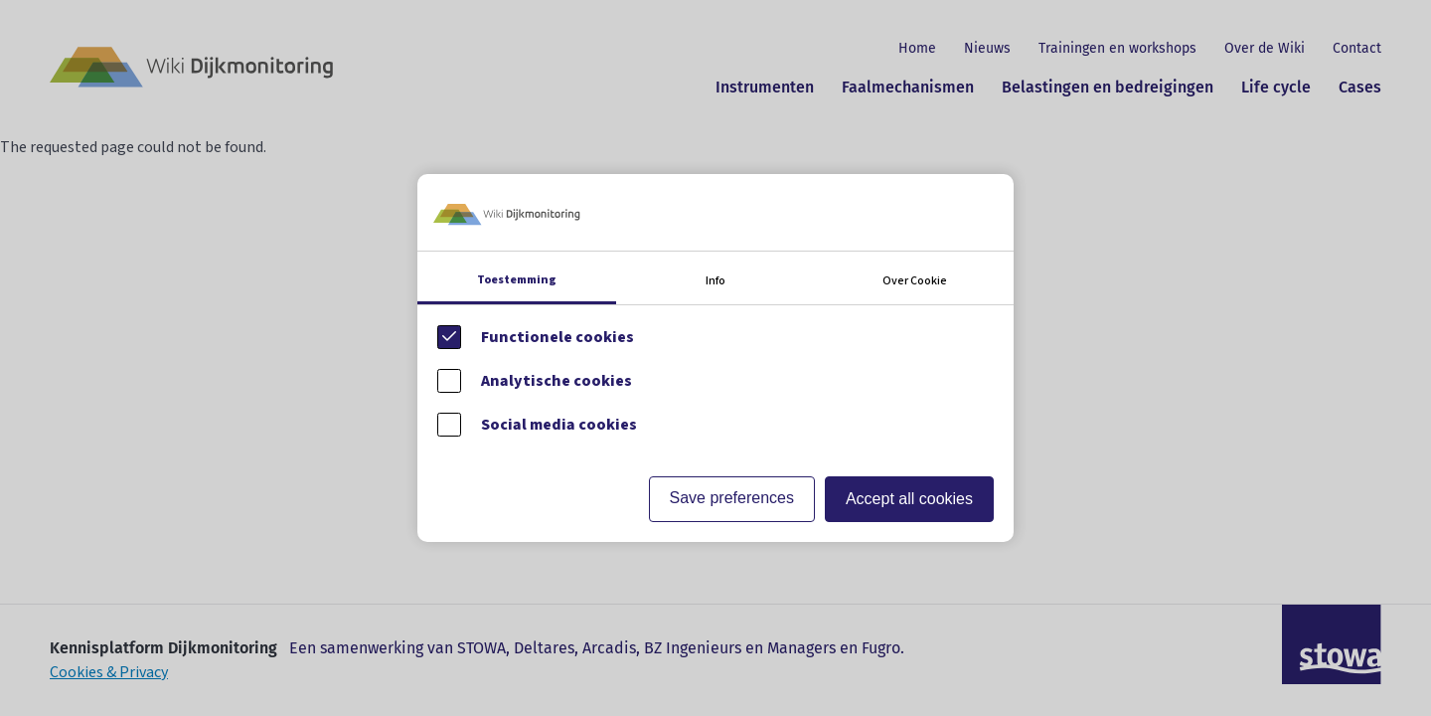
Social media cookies (559, 425)
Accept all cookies (909, 498)
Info (715, 280)
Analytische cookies (556, 381)
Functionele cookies (557, 337)
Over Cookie (914, 280)
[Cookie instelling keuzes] (715, 357)
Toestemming (516, 279)
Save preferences (732, 497)
